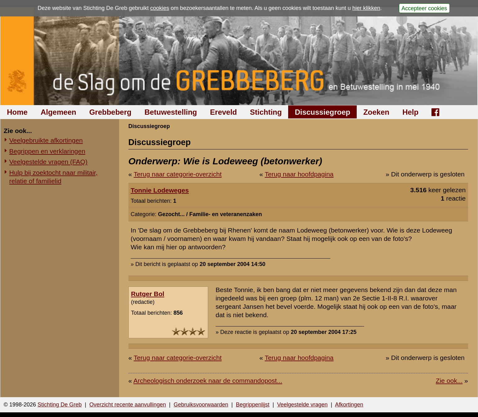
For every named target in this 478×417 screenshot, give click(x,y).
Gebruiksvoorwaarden (201, 404)
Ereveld (223, 112)
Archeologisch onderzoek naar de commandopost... (207, 380)
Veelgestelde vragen (302, 404)
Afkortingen (349, 404)
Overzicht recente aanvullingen (127, 404)
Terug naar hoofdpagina (299, 174)
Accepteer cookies (424, 8)
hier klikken (366, 8)
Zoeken (376, 112)
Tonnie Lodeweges (160, 190)
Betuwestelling (171, 112)
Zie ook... (449, 380)
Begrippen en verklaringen (47, 151)
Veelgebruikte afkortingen (46, 140)
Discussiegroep (322, 112)
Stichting (266, 112)
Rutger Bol (147, 293)
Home (17, 112)
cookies (159, 8)
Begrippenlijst (252, 404)
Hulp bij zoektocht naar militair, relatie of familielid (53, 176)
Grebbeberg (110, 112)
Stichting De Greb (60, 404)
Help (410, 112)
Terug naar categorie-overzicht (178, 174)
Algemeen (58, 112)
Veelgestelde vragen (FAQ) (48, 161)
